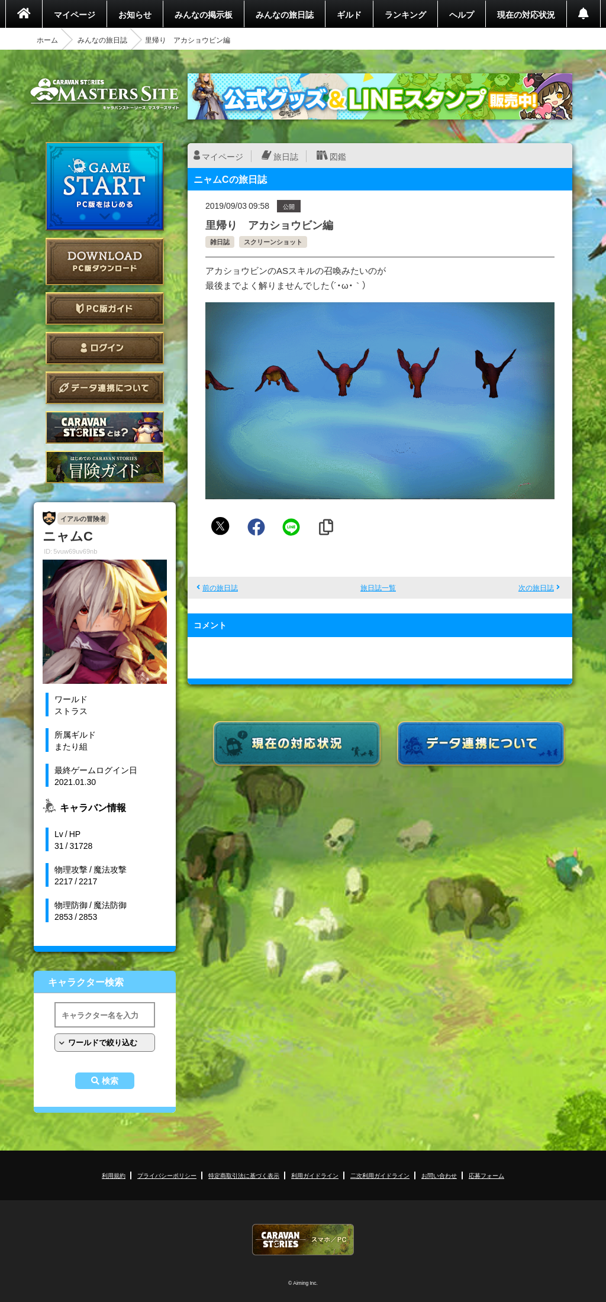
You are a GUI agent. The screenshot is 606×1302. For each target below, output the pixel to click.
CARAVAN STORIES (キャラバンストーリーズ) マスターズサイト (105, 94)
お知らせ (135, 14)
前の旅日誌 (220, 587)
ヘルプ (461, 14)
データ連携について (105, 387)
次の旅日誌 (536, 587)
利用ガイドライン (315, 1175)
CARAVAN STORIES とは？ (105, 427)
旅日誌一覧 (378, 587)
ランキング (405, 14)
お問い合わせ (439, 1175)
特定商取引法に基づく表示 (243, 1175)
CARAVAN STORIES (303, 1239)
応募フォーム (486, 1175)
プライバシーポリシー (166, 1175)
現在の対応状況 (526, 14)
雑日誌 (220, 242)
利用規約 (113, 1175)
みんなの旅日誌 (285, 14)
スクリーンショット (273, 242)
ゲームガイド (105, 467)
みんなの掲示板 (204, 14)
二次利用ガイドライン (380, 1175)
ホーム (47, 39)
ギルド (349, 14)
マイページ (74, 14)
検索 (110, 1081)
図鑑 (338, 156)
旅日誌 (285, 156)
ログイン (105, 348)
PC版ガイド (105, 308)
